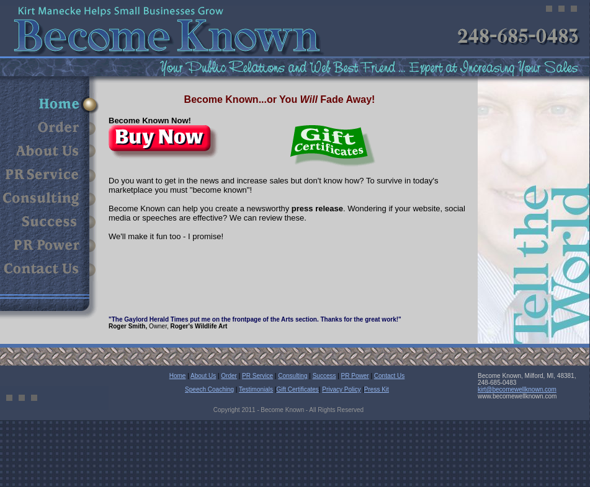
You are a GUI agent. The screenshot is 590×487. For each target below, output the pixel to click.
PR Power (355, 375)
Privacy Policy (341, 389)
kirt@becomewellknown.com (517, 389)
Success (324, 375)
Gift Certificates (297, 389)
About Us (203, 375)
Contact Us (389, 375)
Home (177, 375)
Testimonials (256, 389)
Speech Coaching (209, 389)
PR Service (257, 375)
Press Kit (376, 389)
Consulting (292, 375)
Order (229, 375)
